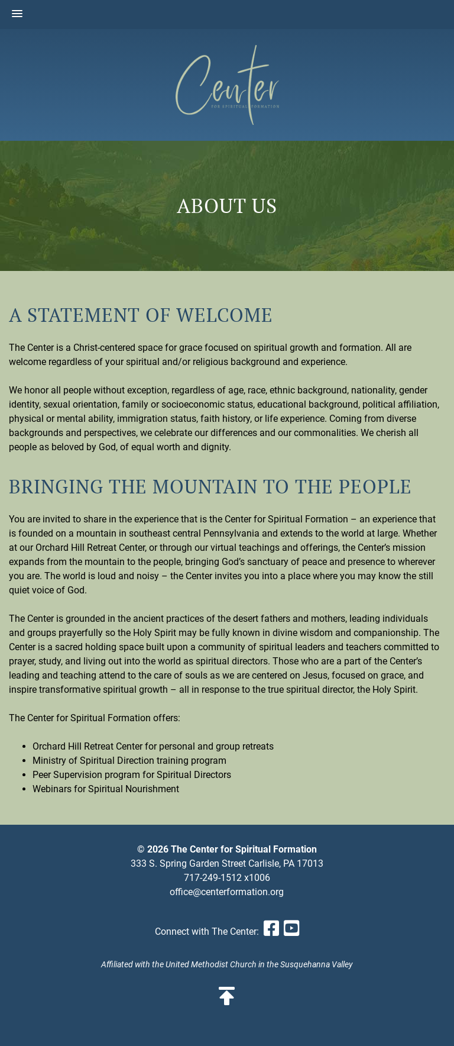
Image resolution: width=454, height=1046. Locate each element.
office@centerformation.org (227, 892)
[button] (17, 14)
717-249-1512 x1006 (227, 877)
